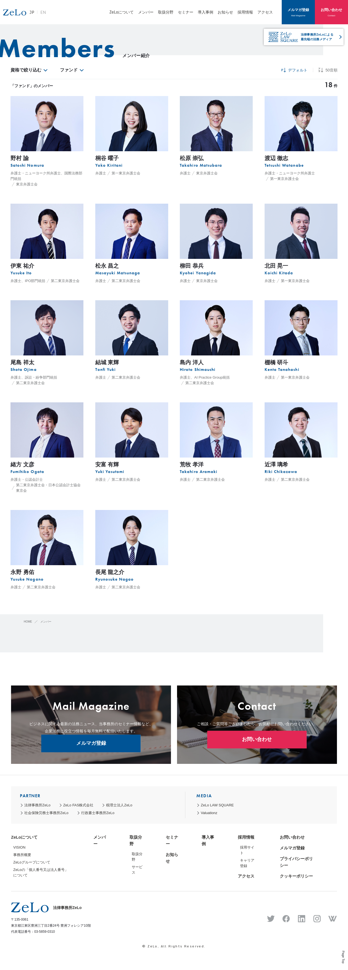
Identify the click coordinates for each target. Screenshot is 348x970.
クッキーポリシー (296, 876)
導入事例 (205, 12)
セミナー (185, 12)
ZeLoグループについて (31, 862)
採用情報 (245, 12)
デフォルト (294, 70)
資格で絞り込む (28, 70)
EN (67, 15)
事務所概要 (22, 855)
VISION (19, 847)
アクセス (265, 12)
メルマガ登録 (298, 12)
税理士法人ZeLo (119, 805)
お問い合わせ (331, 12)
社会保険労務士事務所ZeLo (46, 813)
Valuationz (209, 813)
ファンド (71, 70)
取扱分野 (165, 12)
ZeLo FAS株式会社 (78, 805)
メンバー (146, 12)
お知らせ (225, 12)
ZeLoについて (121, 12)
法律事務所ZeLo (37, 805)
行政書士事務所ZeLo (98, 813)
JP (56, 15)
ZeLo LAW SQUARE (217, 805)
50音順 (328, 70)
